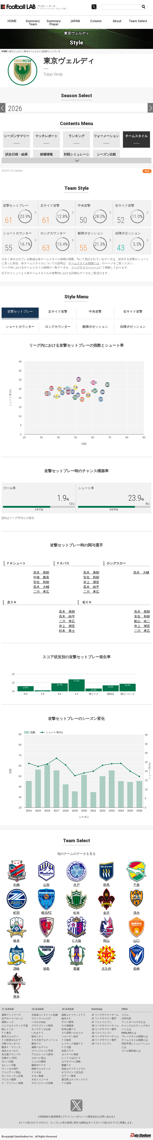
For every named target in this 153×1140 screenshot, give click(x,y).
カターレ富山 (38, 1058)
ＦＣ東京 (6, 1032)
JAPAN (75, 21)
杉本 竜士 (67, 631)
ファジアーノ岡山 (11, 1072)
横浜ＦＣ (36, 1043)
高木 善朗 (41, 572)
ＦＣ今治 (36, 1072)
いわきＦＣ (37, 1032)
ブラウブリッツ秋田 (42, 1025)
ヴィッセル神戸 (10, 1068)
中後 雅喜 (41, 577)
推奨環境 (55, 1116)
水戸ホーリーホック (12, 1018)
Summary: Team (33, 22)
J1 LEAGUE (8, 1009)
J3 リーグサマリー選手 (103, 1040)
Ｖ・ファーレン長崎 (12, 1083)
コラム (125, 1014)
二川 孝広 (41, 592)
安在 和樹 (41, 582)
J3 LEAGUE (68, 1009)
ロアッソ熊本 (69, 1076)
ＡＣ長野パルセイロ (72, 1032)
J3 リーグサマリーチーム (105, 1036)
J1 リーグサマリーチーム (105, 1014)
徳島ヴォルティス (41, 1068)
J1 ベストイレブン (101, 1022)
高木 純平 (91, 587)
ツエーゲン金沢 (70, 1036)
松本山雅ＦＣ (69, 1029)
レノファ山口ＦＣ (71, 1058)
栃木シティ (37, 1036)
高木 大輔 (41, 587)
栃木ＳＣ (66, 1018)
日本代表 (126, 1018)
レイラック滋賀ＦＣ (72, 1043)
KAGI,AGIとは (129, 1032)
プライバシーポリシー (74, 1116)
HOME (12, 21)
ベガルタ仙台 (38, 1022)
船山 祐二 (142, 621)
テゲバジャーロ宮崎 (42, 1083)
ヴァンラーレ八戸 (41, 1018)
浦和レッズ (8, 1022)
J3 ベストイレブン (101, 1043)
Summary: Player (54, 22)
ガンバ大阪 (8, 1061)
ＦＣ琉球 (66, 1083)
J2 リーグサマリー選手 (103, 1029)
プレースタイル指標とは (135, 1036)
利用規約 (44, 1116)
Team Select (138, 21)
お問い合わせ (106, 1116)
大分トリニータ (39, 1079)
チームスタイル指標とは (84, 263)
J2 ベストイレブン (101, 1032)
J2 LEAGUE (37, 1009)
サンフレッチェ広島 (12, 1076)
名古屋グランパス (11, 1054)
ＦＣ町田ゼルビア (11, 1040)
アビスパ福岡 (9, 1079)
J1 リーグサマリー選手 (103, 1018)
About (117, 21)
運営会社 (92, 1116)
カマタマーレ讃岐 (71, 1061)
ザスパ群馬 (68, 1022)
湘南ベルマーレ (39, 1047)
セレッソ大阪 (9, 1065)
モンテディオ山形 (41, 1029)
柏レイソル (8, 1029)
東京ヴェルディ (10, 1036)
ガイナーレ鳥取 (70, 1054)
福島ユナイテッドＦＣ (73, 1014)
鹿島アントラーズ (11, 1014)
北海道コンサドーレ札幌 (44, 1014)
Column (96, 21)
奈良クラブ (68, 1050)
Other (125, 1009)
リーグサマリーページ (85, 267)
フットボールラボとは (133, 1022)
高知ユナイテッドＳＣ (73, 1068)
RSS (147, 171)
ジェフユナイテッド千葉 (15, 1025)
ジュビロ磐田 (38, 1061)
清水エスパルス (10, 1050)
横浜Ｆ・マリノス (11, 1047)
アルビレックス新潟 (42, 1054)
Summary (96, 1009)
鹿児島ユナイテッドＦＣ (75, 1079)
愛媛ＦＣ (66, 1065)
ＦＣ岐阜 (66, 1040)
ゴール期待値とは (131, 1050)
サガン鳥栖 (37, 1076)
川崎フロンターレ (11, 1043)
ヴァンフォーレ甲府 (42, 1050)
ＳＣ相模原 (68, 1025)
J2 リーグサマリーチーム (105, 1025)
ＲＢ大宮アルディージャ (44, 1040)
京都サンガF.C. (9, 1058)
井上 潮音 (91, 582)
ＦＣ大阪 (66, 1047)
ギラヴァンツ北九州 (72, 1072)
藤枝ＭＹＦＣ (38, 1065)
